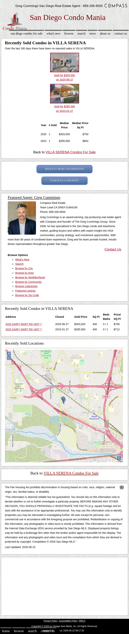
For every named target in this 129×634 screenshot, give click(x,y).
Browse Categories (26, 286)
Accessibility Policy (68, 621)
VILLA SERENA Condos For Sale (71, 152)
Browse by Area (24, 272)
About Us (105, 33)
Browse (68, 33)
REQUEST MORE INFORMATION (64, 169)
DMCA (82, 621)
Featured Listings (25, 290)
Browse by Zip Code (27, 295)
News (92, 33)
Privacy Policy (51, 621)
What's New (53, 33)
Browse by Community (28, 281)
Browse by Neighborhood (30, 277)
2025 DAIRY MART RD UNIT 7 (23, 324)
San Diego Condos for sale (27, 33)
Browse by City (24, 268)
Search (81, 33)
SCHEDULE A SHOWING (64, 180)
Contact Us (120, 33)
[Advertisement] (64, 585)
